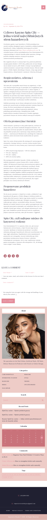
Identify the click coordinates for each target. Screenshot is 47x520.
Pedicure (27, 374)
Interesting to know (9, 378)
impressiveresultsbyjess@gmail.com (24, 503)
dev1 (7, 26)
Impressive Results (14, 517)
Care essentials (8, 374)
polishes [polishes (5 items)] (5, 477)
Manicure (5, 381)
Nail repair (6, 388)
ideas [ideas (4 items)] (26, 474)
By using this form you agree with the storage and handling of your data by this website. (23, 293)
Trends (26, 381)
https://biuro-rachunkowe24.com (28, 50)
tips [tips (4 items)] (11, 477)
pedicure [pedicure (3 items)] (37, 474)
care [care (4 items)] (15, 474)
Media (4, 384)
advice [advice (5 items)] (5, 474)
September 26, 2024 (14, 26)
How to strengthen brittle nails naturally (28, 461)
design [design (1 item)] (20, 474)
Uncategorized (9, 24)
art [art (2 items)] (10, 474)
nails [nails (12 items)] (31, 474)
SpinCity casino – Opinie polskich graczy (16, 410)
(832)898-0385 (24, 495)
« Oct (4, 444)
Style (26, 378)
